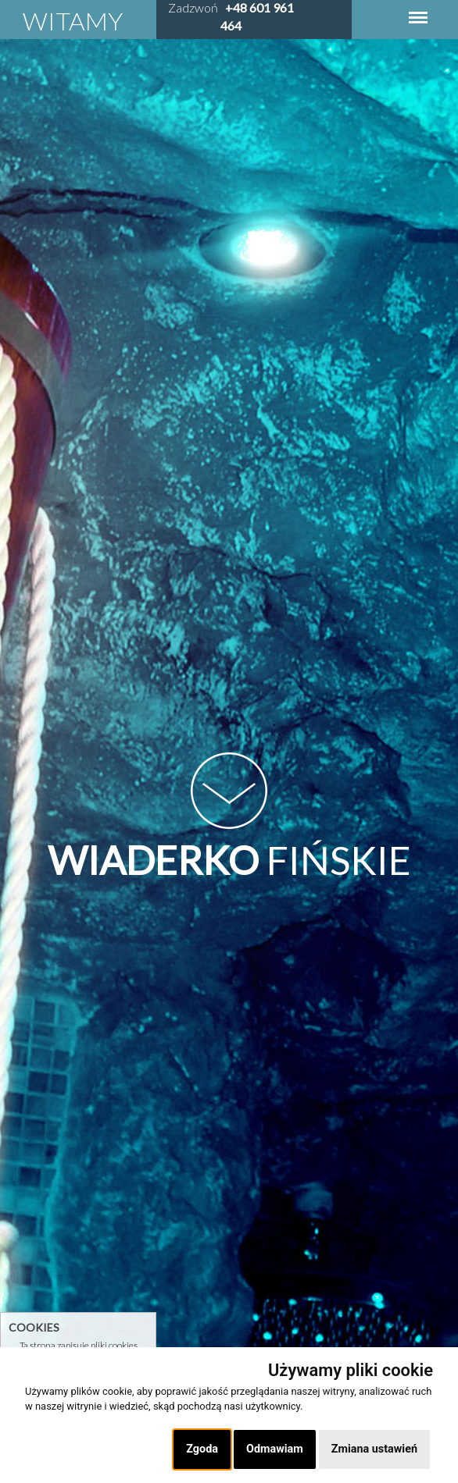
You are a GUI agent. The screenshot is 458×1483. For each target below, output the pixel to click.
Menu (418, 10)
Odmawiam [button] (274, 1449)
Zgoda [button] (202, 1449)
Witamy (73, 20)
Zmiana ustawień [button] (374, 1449)
